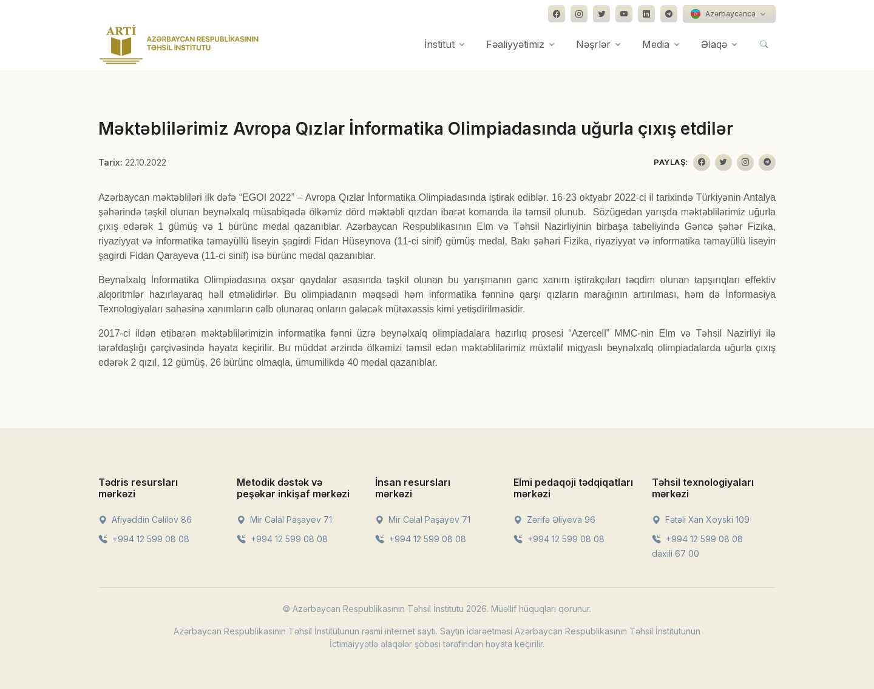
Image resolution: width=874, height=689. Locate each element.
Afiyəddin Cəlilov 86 (145, 519)
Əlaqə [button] (714, 44)
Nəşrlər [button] (593, 44)
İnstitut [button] (439, 44)
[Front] (179, 44)
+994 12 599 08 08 (143, 539)
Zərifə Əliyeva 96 (554, 519)
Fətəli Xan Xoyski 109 (701, 519)
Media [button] (655, 44)
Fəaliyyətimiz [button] (515, 44)
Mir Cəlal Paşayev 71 (284, 519)
